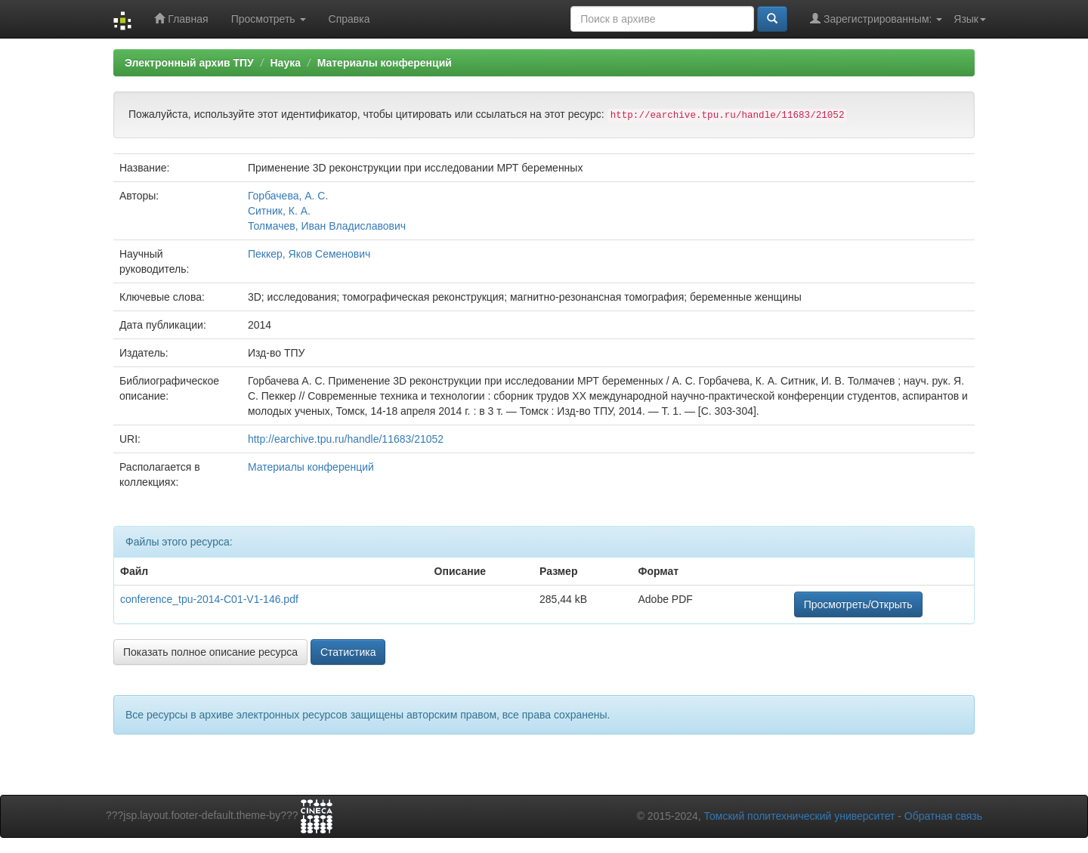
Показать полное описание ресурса (210, 652)
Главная (181, 18)
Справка (349, 19)
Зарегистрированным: (876, 18)
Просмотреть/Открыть (858, 604)
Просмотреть (268, 19)
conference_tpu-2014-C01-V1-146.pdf (209, 599)
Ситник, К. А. (279, 211)
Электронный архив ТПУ (189, 63)
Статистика (348, 652)
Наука (285, 63)
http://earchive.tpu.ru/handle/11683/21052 (346, 439)
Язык (970, 19)
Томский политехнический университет (799, 816)
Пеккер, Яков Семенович (309, 254)
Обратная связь (943, 816)
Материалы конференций (384, 63)
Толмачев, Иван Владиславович (327, 226)
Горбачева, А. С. (288, 196)
